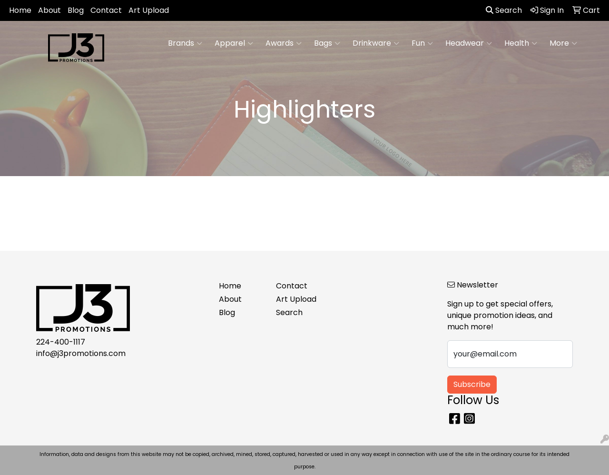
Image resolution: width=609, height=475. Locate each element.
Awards (283, 43)
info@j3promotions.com (81, 353)
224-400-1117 (60, 341)
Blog (76, 10)
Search (504, 10)
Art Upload (148, 10)
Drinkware (376, 43)
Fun (422, 43)
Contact (106, 10)
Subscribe (472, 384)
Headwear (468, 43)
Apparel (234, 43)
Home (20, 10)
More (563, 43)
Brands (185, 43)
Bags (327, 43)
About (49, 10)
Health (520, 43)
